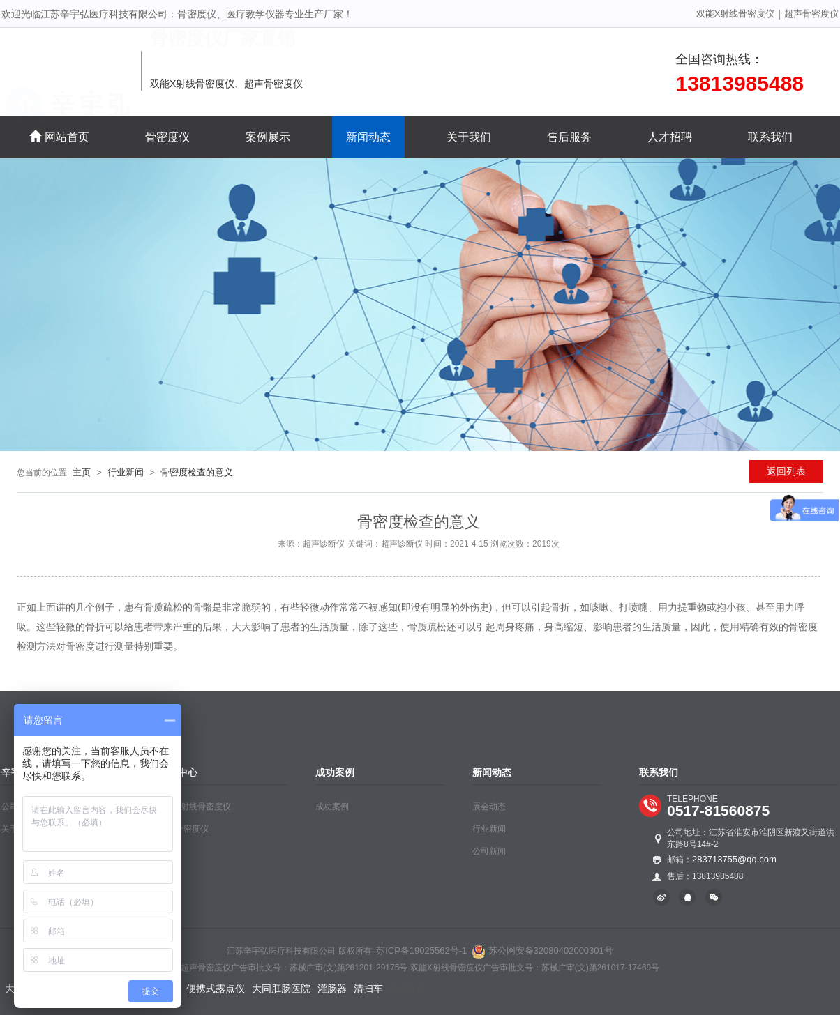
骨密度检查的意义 (196, 472)
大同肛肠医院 (281, 988)
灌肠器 (332, 988)
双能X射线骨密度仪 (735, 13)
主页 (82, 472)
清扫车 (368, 988)
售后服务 (569, 137)
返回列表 (786, 471)
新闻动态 (368, 137)
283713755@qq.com (734, 859)
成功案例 (332, 806)
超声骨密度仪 (811, 13)
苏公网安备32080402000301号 (542, 950)
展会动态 (489, 806)
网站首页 (59, 136)
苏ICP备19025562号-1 (421, 950)
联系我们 (770, 137)
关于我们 (469, 137)
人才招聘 (669, 137)
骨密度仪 (167, 137)
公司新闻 (489, 851)
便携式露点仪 (215, 988)
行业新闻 (125, 472)
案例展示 (268, 137)
